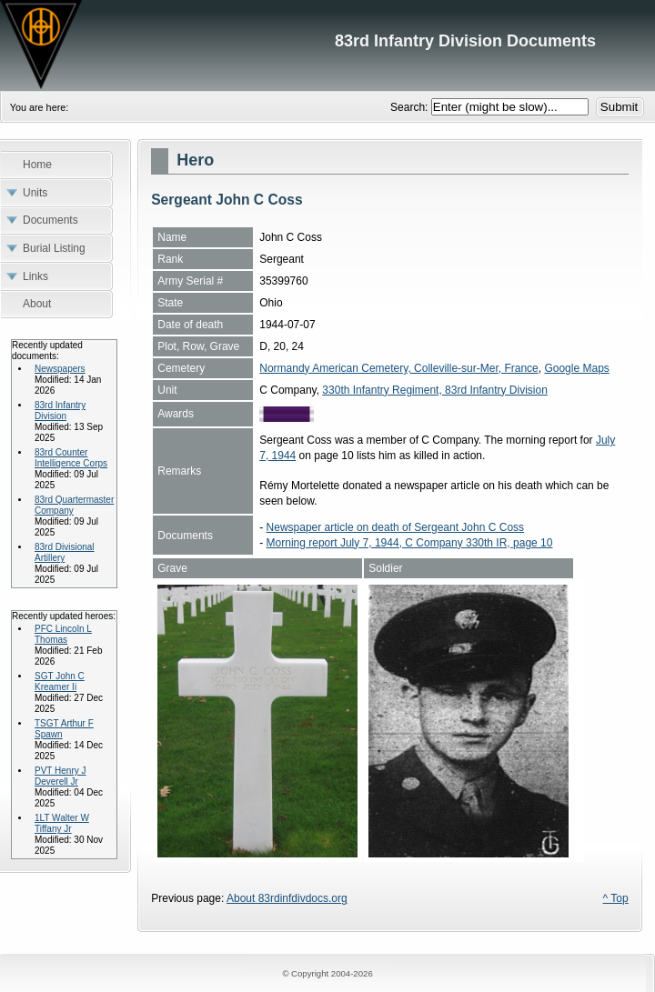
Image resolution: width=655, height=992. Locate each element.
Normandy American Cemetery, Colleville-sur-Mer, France (399, 368)
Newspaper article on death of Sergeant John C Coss (396, 527)
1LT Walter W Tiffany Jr (62, 823)
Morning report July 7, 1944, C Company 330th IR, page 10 (410, 542)
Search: (410, 107)
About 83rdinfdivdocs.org (287, 898)
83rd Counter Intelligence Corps (71, 457)
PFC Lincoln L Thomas (63, 634)
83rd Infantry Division (60, 410)
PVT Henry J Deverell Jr (60, 776)
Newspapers (60, 369)
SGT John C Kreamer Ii (60, 681)
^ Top (616, 898)
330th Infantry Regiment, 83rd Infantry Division (434, 390)
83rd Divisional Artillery (65, 552)
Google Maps (576, 368)
